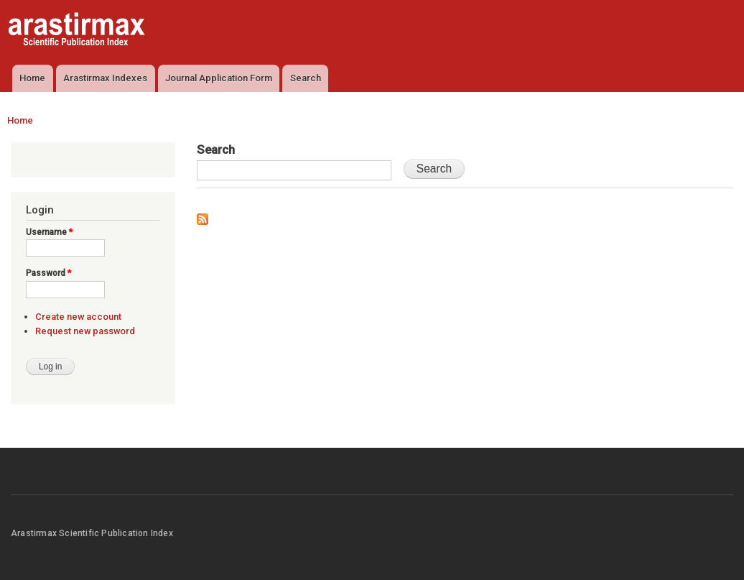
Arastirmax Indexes (105, 78)
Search (305, 78)
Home (32, 78)
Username (49, 232)
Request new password (85, 331)
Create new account (78, 316)
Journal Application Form (218, 78)
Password (48, 273)
